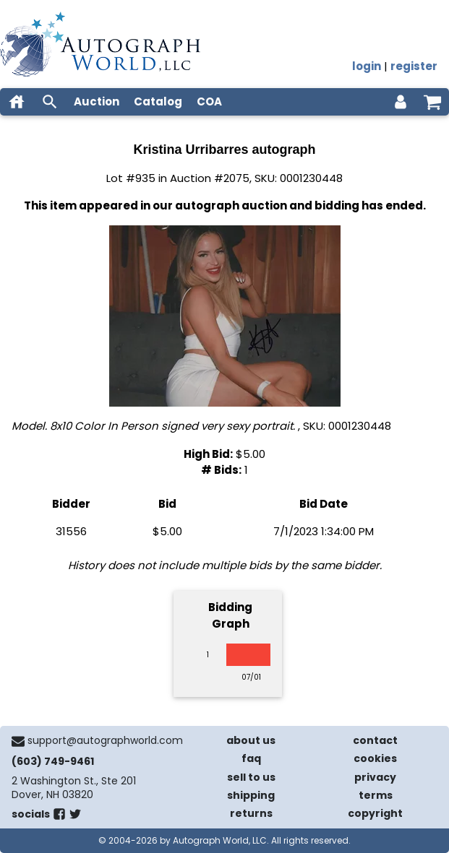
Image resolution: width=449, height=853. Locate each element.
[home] (16, 102)
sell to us (251, 777)
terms (376, 795)
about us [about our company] (250, 740)
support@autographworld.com (105, 740)
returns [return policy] (251, 813)
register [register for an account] (413, 66)
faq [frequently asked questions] (251, 758)
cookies (375, 758)
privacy (375, 777)
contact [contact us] (375, 740)
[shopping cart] (432, 102)
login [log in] (366, 66)
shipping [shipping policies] (251, 795)
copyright (375, 813)
